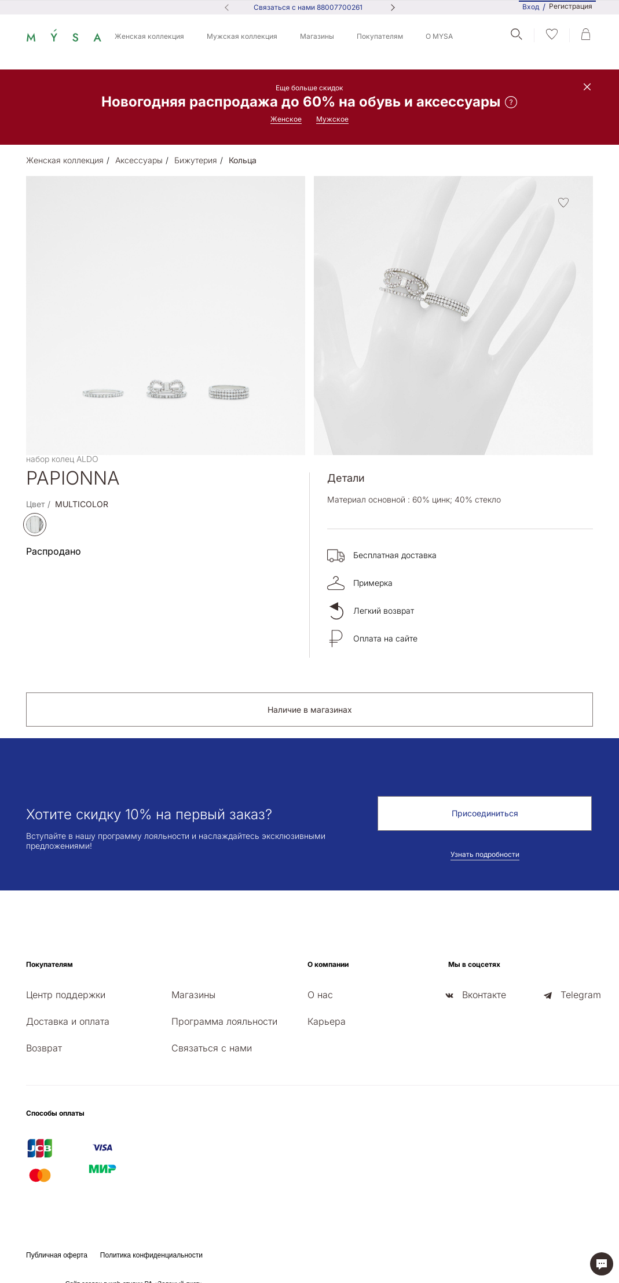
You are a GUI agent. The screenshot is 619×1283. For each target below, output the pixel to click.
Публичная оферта (56, 1255)
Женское (286, 119)
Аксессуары (139, 160)
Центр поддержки (65, 994)
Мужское (332, 119)
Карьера (326, 1021)
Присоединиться (485, 813)
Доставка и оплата (67, 1021)
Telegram (581, 994)
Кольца (243, 160)
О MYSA (439, 36)
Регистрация (570, 6)
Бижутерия (195, 160)
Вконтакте (484, 994)
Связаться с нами (211, 1048)
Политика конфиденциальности (151, 1255)
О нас (320, 994)
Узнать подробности (484, 854)
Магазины (317, 36)
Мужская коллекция (242, 36)
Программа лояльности (224, 1021)
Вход (530, 6)
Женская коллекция (149, 36)
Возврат (44, 1048)
